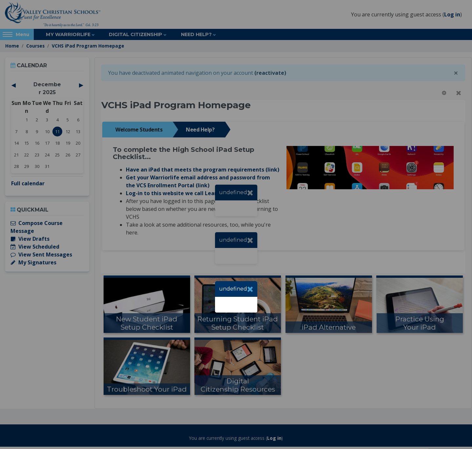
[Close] (250, 289)
